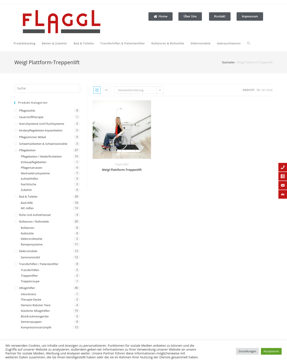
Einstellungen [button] (247, 351)
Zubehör (26, 190)
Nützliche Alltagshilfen (35, 311)
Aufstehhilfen (29, 179)
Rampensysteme (32, 244)
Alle (270, 90)
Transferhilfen (30, 270)
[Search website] (209, 43)
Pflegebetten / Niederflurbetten (41, 156)
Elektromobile (28, 251)
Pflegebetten (27, 150)
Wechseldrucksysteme (35, 173)
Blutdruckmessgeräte (35, 316)
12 (257, 90)
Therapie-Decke (31, 299)
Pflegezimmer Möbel (32, 137)
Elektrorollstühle (31, 239)
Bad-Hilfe (27, 203)
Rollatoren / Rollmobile (34, 221)
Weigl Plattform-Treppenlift (122, 170)
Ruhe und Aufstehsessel (35, 215)
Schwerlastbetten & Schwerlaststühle (43, 144)
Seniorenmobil (30, 257)
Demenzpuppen (31, 322)
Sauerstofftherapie (31, 117)
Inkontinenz (28, 294)
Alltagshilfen (27, 288)
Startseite (228, 62)
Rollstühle (27, 233)
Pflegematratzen (31, 168)
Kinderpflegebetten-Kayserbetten (40, 130)
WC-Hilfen (27, 208)
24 (263, 90)
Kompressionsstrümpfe (36, 327)
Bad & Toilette (28, 196)
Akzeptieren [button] (271, 351)
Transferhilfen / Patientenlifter (39, 264)
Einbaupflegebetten (34, 162)
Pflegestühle (27, 110)
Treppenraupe (30, 281)
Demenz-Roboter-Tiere (36, 305)
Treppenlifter (29, 276)
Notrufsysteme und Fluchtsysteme (41, 124)
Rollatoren (27, 228)
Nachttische (28, 184)
